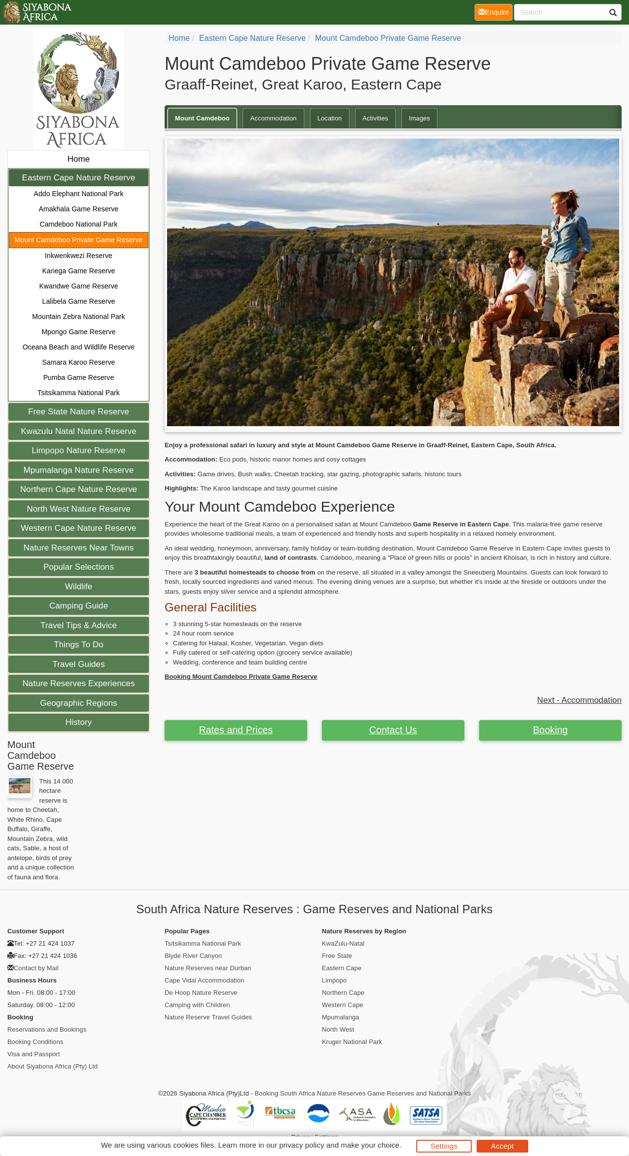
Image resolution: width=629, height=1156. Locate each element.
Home (78, 159)
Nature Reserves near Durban (208, 968)
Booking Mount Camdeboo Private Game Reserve (241, 676)
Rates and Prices (236, 729)
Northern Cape (343, 992)
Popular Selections (78, 567)
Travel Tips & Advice (78, 625)
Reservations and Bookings (46, 1029)
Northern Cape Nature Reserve (78, 489)
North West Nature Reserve (79, 509)
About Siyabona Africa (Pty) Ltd (52, 1066)
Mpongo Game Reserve (79, 332)
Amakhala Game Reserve (78, 209)
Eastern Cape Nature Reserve (78, 177)
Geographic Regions (78, 703)
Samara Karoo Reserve (78, 362)
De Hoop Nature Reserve (201, 992)
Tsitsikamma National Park (78, 393)
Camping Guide (78, 605)
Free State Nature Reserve (78, 411)
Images (419, 118)
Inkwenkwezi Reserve (78, 256)
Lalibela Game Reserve (78, 301)
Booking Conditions (35, 1041)
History (78, 722)
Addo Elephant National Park (79, 194)
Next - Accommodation (579, 700)
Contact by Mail (36, 968)
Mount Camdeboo (202, 118)
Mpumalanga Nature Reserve (79, 470)
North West (338, 1029)
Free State (337, 955)
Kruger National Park (352, 1041)
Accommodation (273, 118)
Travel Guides (79, 664)
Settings (443, 1146)
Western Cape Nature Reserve (79, 528)
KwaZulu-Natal (343, 943)
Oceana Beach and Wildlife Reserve (79, 347)
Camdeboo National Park (79, 224)
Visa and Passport (33, 1054)
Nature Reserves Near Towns (79, 547)
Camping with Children (197, 1005)
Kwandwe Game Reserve (78, 286)
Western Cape (342, 1005)
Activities (375, 118)
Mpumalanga (340, 1017)
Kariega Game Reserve (78, 271)
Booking (550, 729)
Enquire (495, 11)
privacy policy (301, 1145)
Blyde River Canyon (193, 955)
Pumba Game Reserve (78, 377)
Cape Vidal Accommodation (204, 980)
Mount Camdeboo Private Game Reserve (79, 240)
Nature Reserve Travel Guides (208, 1017)
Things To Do (78, 644)
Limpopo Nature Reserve (78, 450)
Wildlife (78, 586)
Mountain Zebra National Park (78, 316)
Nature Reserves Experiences (79, 683)
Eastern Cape (342, 968)
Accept (502, 1146)
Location (329, 118)
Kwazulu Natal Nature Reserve (78, 431)
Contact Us (393, 729)
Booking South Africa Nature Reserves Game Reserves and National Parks (363, 1093)
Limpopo (334, 980)
